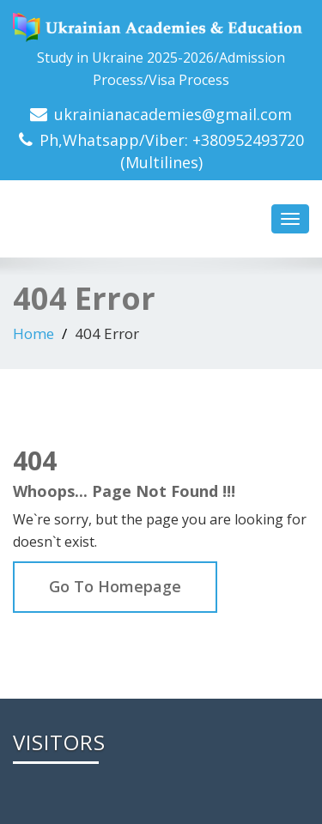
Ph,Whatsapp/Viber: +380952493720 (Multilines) (171, 151)
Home (33, 333)
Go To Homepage (115, 586)
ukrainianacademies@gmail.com (173, 114)
